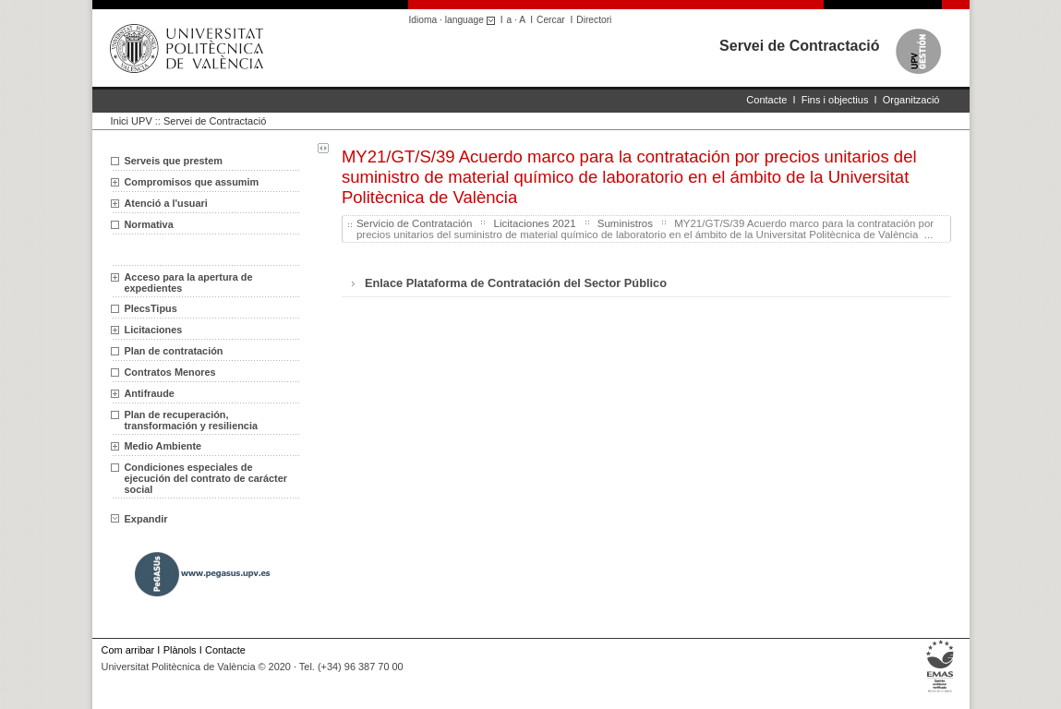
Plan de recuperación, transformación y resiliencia (191, 420)
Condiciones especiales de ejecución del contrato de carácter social (206, 478)
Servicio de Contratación (414, 223)
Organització (911, 99)
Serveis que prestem (174, 160)
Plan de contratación (174, 350)
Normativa (149, 224)
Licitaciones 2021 (535, 223)
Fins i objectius (835, 99)
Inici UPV (131, 120)
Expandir (139, 518)
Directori (593, 20)
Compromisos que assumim (192, 181)
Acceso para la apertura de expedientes (189, 282)
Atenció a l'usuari (166, 203)
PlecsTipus (151, 308)
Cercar (551, 20)
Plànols (180, 649)
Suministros (625, 223)
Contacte (766, 99)
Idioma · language (454, 20)
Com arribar (128, 649)
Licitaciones (154, 329)
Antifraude (150, 393)
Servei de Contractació (799, 46)
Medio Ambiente (163, 445)
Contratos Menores (170, 372)
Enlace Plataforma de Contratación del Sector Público (516, 283)
